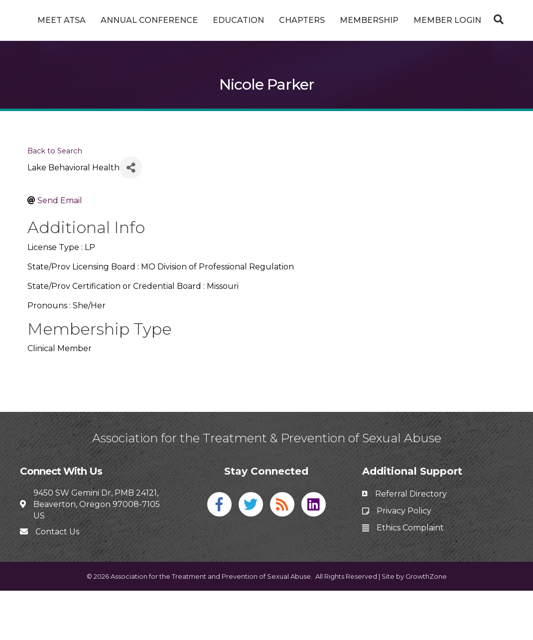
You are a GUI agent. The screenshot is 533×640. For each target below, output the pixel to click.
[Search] (266, 71)
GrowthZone (426, 625)
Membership (455, 20)
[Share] (131, 217)
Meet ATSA (73, 20)
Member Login (266, 46)
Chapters (388, 20)
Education (249, 20)
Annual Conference (160, 20)
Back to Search (54, 200)
